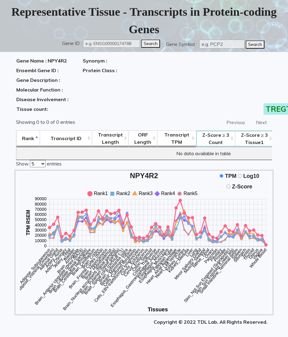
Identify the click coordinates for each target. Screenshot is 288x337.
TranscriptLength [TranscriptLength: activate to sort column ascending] (110, 138)
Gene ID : (72, 43)
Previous (235, 122)
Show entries (39, 163)
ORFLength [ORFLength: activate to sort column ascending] (142, 138)
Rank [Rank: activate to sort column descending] (28, 138)
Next (261, 122)
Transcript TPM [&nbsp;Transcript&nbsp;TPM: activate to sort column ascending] (176, 138)
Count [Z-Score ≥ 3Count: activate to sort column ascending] (215, 138)
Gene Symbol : (182, 44)
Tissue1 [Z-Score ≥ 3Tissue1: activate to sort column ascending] (254, 138)
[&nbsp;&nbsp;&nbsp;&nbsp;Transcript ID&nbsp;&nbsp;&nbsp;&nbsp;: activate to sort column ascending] (66, 138)
